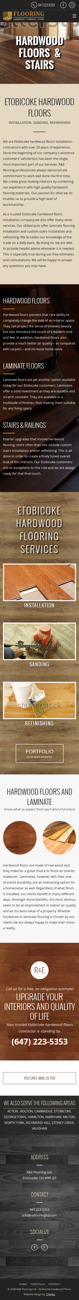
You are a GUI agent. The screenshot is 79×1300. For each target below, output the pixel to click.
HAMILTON (36, 1117)
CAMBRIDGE (43, 1111)
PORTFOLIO (39, 753)
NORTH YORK (14, 1123)
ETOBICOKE (62, 1111)
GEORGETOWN (15, 1117)
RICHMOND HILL (38, 1123)
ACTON (13, 1111)
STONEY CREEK (63, 1123)
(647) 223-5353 (40, 1041)
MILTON (69, 1117)
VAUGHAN (39, 1128)
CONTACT (54, 1284)
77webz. (50, 1294)
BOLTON (26, 1111)
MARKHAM (53, 1117)
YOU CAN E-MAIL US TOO (39, 1078)
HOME (23, 1284)
